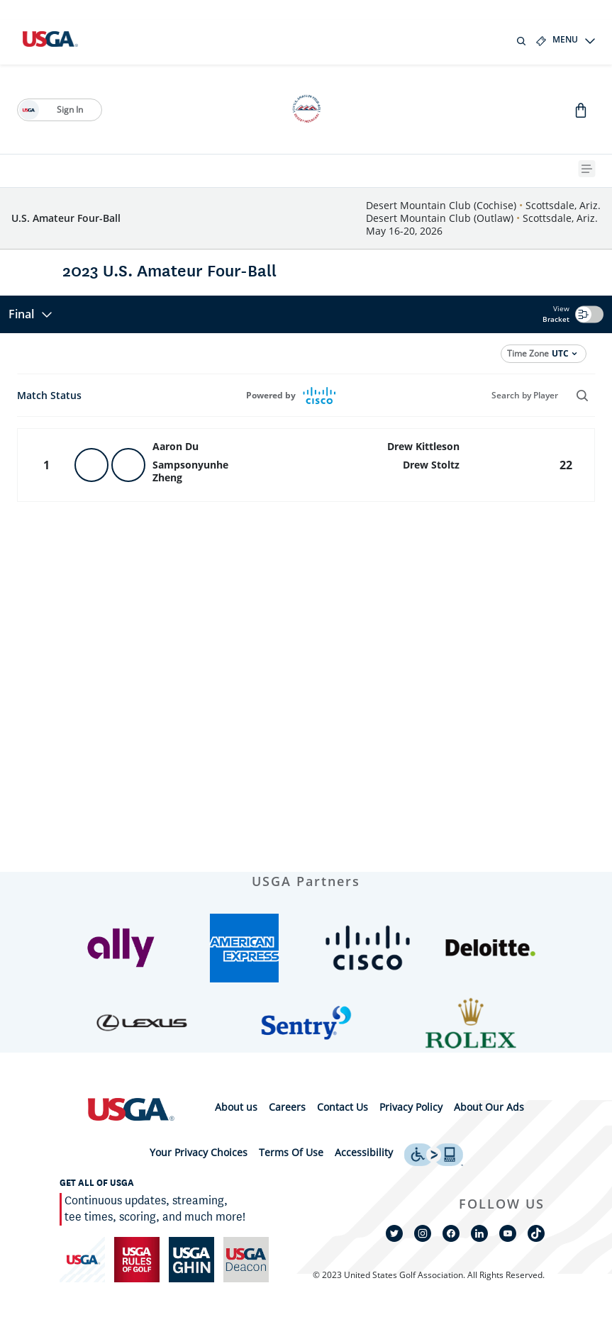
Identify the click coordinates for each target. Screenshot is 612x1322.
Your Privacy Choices (198, 1152)
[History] (192, 168)
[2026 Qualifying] (119, 168)
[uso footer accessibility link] (433, 1153)
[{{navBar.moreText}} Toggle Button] (588, 168)
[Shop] (392, 168)
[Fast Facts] (41, 168)
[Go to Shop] (581, 110)
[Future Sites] (334, 168)
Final (30, 314)
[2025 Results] (257, 168)
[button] (121, 947)
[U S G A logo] (50, 39)
